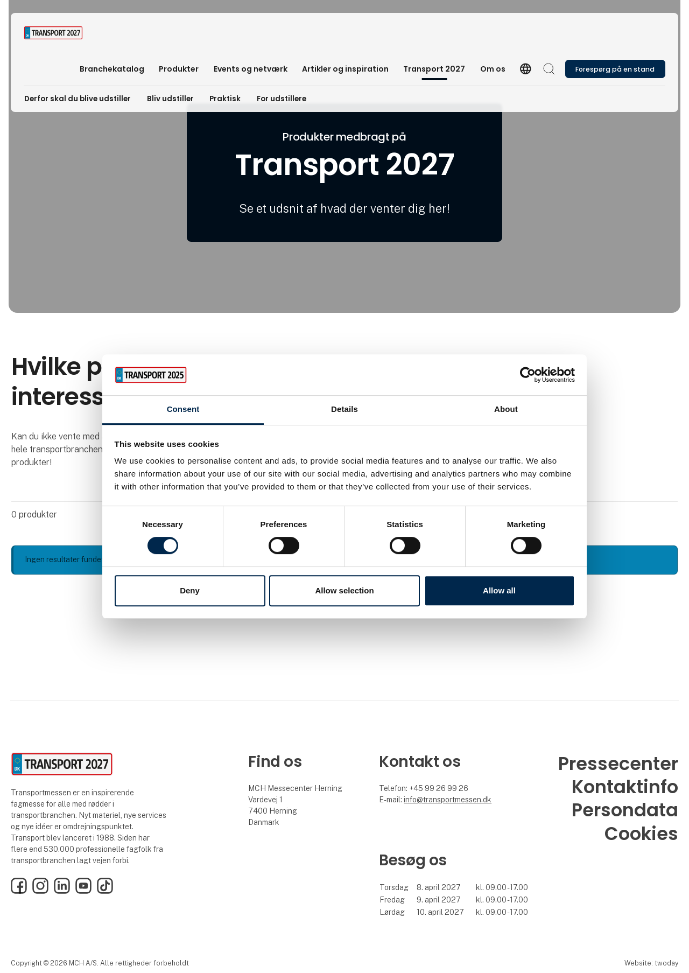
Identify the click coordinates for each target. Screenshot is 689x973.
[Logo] (67, 33)
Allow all (499, 590)
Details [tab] (344, 409)
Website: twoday (651, 963)
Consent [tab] (183, 409)
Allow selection (344, 590)
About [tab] (506, 409)
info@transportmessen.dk (447, 799)
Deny (190, 590)
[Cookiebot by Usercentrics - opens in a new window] (528, 375)
